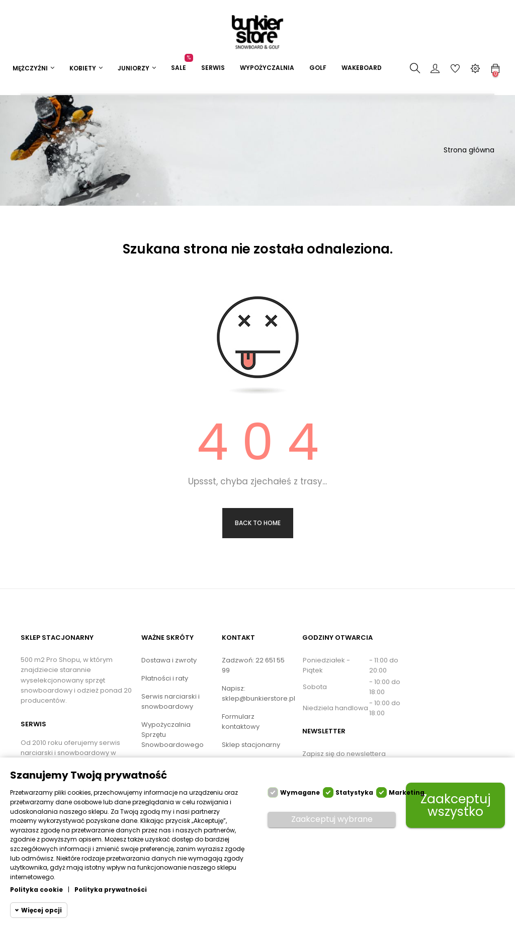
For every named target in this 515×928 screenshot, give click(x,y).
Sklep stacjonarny (251, 744)
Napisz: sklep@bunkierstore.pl (258, 693)
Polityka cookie (36, 889)
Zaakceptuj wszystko (455, 805)
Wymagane (300, 792)
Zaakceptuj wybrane (332, 819)
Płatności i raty (164, 678)
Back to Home (258, 523)
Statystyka (354, 792)
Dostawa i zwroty (169, 660)
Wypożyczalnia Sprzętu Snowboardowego (172, 734)
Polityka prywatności (110, 889)
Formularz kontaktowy (241, 721)
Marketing (406, 792)
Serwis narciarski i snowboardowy (170, 701)
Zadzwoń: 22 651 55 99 (253, 665)
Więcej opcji (41, 910)
